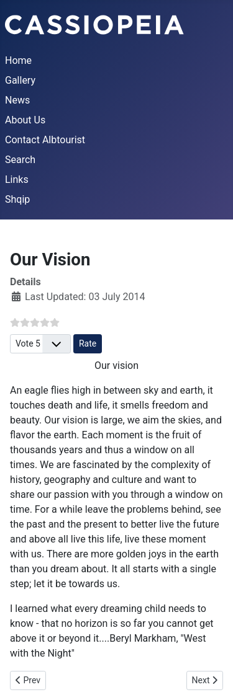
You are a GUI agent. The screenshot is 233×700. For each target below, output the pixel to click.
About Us (25, 120)
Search (20, 160)
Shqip (17, 199)
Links (17, 179)
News (17, 100)
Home (18, 60)
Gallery (20, 80)
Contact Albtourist (45, 140)
